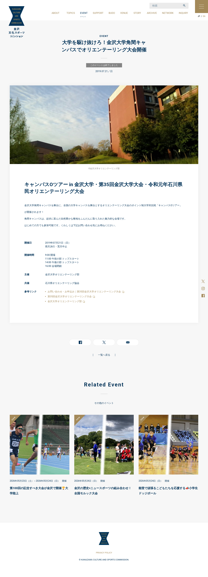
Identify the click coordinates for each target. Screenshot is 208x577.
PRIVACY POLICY (104, 553)
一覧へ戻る (104, 354)
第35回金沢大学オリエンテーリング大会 (71, 296)
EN (204, 16)
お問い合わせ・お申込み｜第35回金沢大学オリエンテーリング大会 (86, 291)
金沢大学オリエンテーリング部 (66, 301)
